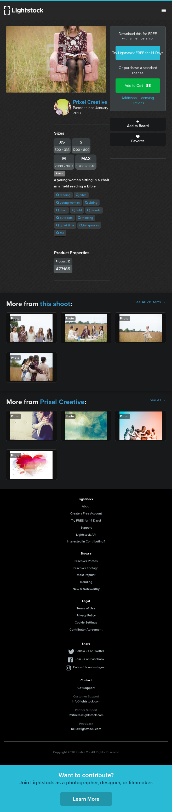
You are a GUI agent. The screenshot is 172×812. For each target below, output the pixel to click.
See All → (158, 400)
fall (60, 233)
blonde (94, 210)
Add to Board (138, 124)
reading (63, 195)
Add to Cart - (138, 85)
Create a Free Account (86, 513)
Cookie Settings (86, 622)
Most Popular (86, 575)
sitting (91, 202)
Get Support (86, 687)
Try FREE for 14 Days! (86, 520)
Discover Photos (86, 561)
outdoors (64, 217)
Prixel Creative (90, 102)
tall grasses (89, 225)
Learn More (86, 799)
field (77, 210)
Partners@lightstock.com (86, 715)
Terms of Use (86, 608)
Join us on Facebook (89, 659)
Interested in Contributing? (86, 541)
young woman (68, 202)
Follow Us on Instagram (89, 667)
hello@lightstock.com (86, 729)
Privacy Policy (86, 615)
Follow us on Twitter (90, 651)
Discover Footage (86, 568)
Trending (86, 582)
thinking (85, 217)
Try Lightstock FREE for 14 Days (138, 53)
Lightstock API (86, 534)
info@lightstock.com (86, 701)
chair (61, 210)
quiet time (65, 225)
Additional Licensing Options (138, 100)
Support (86, 527)
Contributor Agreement (86, 629)
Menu (163, 10)
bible (81, 195)
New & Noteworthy (86, 589)
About (86, 506)
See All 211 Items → (150, 302)
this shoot (55, 304)
